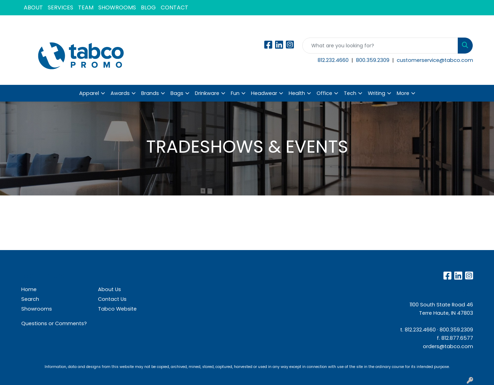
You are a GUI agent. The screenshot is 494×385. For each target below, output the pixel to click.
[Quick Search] (380, 46)
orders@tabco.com (448, 346)
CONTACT (174, 7)
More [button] (403, 93)
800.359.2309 (373, 60)
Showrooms (36, 308)
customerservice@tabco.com (435, 60)
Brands (150, 93)
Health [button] (297, 93)
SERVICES (60, 7)
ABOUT (33, 7)
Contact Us (112, 299)
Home (29, 289)
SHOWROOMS (117, 7)
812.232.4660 (334, 60)
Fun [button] (235, 93)
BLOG (148, 7)
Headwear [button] (264, 93)
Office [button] (324, 93)
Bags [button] (176, 93)
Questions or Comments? (54, 323)
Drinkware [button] (207, 93)
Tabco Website (117, 308)
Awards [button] (120, 93)
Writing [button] (376, 93)
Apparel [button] (89, 93)
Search (30, 299)
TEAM (85, 7)
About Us (109, 289)
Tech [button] (350, 93)
